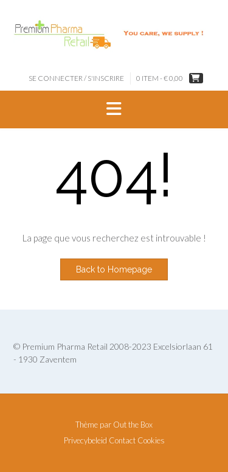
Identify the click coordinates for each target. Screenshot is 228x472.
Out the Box (133, 424)
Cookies (151, 441)
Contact (122, 441)
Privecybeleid (85, 441)
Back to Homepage (114, 269)
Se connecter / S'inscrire (76, 78)
